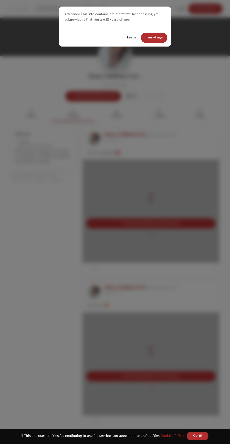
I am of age (154, 37)
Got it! (197, 435)
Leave (131, 37)
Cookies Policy (172, 436)
